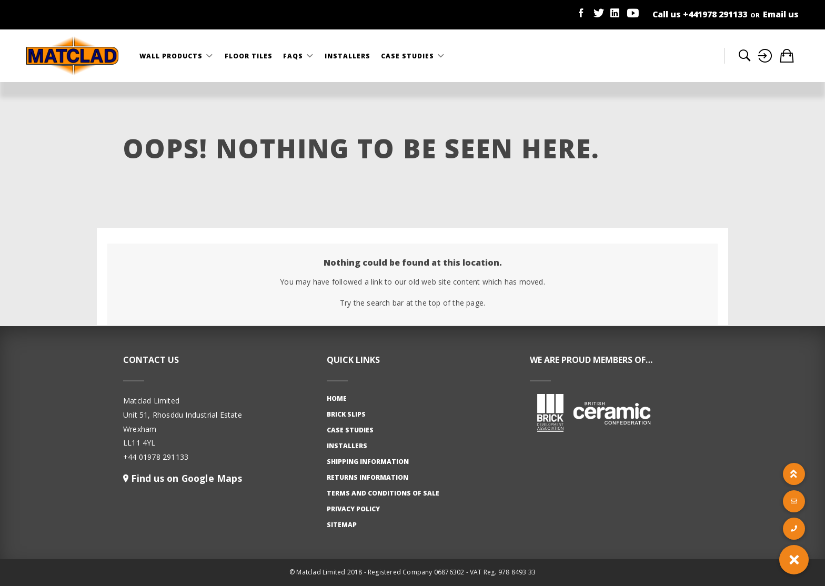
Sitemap (342, 524)
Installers (347, 56)
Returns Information (367, 477)
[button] (794, 559)
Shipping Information (368, 461)
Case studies (350, 430)
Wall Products (172, 56)
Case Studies (408, 56)
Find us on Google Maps (185, 478)
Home (337, 398)
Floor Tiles (249, 56)
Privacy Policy (353, 508)
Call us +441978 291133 (699, 14)
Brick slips (346, 414)
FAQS (294, 56)
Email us (781, 14)
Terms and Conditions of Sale (383, 493)
